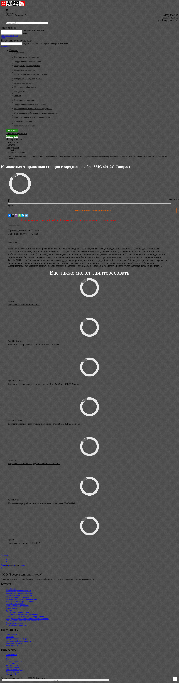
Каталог (13, 50)
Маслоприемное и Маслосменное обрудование (33, 109)
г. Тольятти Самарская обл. (16, 15)
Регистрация (12, 147)
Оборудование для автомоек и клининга (30, 104)
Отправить (5, 46)
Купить (11, 205)
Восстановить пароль (9, 36)
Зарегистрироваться (18, 152)
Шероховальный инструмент (25, 70)
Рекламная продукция (23, 121)
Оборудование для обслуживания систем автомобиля (35, 113)
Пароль (25, 33)
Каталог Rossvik (12, 672)
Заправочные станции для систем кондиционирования (93, 156)
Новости (10, 144)
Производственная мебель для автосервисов (32, 117)
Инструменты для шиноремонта (27, 66)
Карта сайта (10, 657)
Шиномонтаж (13, 142)
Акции (8, 659)
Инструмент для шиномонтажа (26, 57)
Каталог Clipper (12, 665)
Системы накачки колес (23, 83)
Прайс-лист (12, 130)
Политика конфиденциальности (18, 641)
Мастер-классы (14, 139)
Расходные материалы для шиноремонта (30, 74)
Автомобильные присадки (24, 126)
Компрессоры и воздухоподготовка (28, 79)
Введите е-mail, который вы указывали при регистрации (45, 43)
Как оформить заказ (14, 643)
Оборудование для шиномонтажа (27, 61)
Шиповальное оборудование (25, 87)
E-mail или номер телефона (33, 31)
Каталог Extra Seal (13, 668)
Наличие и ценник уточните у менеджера (92, 210)
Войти (3, 38)
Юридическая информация (16, 639)
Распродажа (12, 136)
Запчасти (17, 96)
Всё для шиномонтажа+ (17, 156)
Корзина (89, 558)
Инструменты (19, 91)
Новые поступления (16, 133)
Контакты (10, 13)
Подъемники (19, 53)
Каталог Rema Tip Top (14, 670)
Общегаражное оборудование (26, 100)
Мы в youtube (11, 634)
